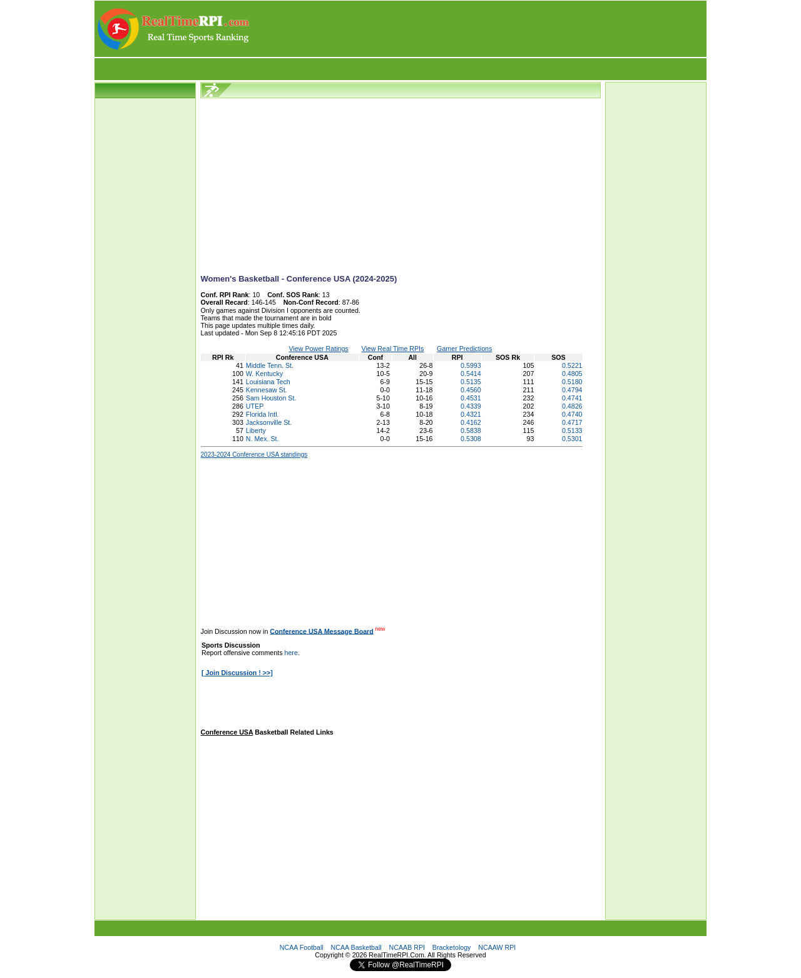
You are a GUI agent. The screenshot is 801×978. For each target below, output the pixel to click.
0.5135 (471, 381)
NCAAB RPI (407, 947)
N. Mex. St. (262, 438)
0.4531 (471, 398)
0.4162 (471, 422)
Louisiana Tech (268, 381)
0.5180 (572, 381)
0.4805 (572, 373)
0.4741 (572, 398)
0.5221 (572, 365)
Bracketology (451, 947)
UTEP (254, 406)
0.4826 (572, 406)
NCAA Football (302, 947)
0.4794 (572, 390)
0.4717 (572, 422)
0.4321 (471, 414)
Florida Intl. (262, 414)
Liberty (256, 430)
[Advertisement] (479, 29)
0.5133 (572, 430)
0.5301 (572, 438)
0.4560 (471, 390)
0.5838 (471, 430)
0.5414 (471, 373)
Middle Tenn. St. (269, 365)
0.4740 (572, 414)
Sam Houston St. (271, 398)
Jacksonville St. (269, 422)
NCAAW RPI (497, 947)
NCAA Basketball (356, 947)
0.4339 (471, 406)
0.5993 (471, 365)
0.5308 (471, 438)
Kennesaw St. (266, 390)
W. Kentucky (264, 373)
